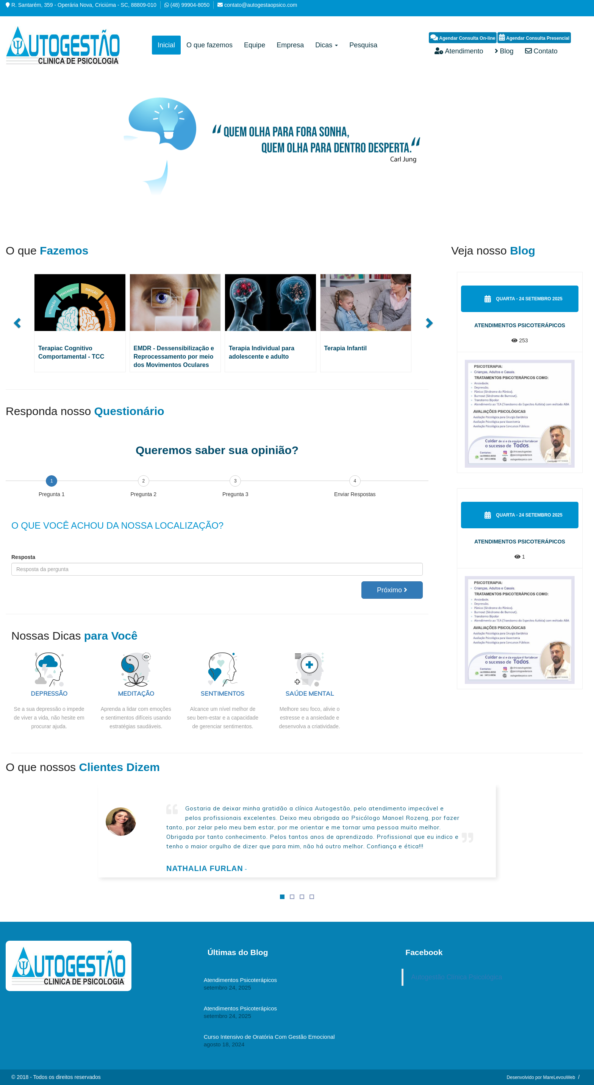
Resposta (23, 557)
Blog (504, 51)
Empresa (290, 45)
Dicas (326, 45)
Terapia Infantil (345, 348)
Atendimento (459, 51)
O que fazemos (209, 45)
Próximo (392, 590)
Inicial (166, 45)
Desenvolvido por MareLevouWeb (541, 1077)
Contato (541, 51)
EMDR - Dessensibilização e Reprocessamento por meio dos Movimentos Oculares (174, 356)
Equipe (254, 45)
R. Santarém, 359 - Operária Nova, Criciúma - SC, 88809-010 (83, 5)
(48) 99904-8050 (190, 5)
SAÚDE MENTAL (310, 693)
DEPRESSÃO (49, 693)
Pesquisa (363, 45)
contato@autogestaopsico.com (260, 5)
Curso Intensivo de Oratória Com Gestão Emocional (269, 1036)
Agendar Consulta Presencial (534, 37)
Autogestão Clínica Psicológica (456, 977)
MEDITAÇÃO (136, 693)
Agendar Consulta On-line (462, 37)
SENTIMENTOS (222, 693)
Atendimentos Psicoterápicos (519, 325)
